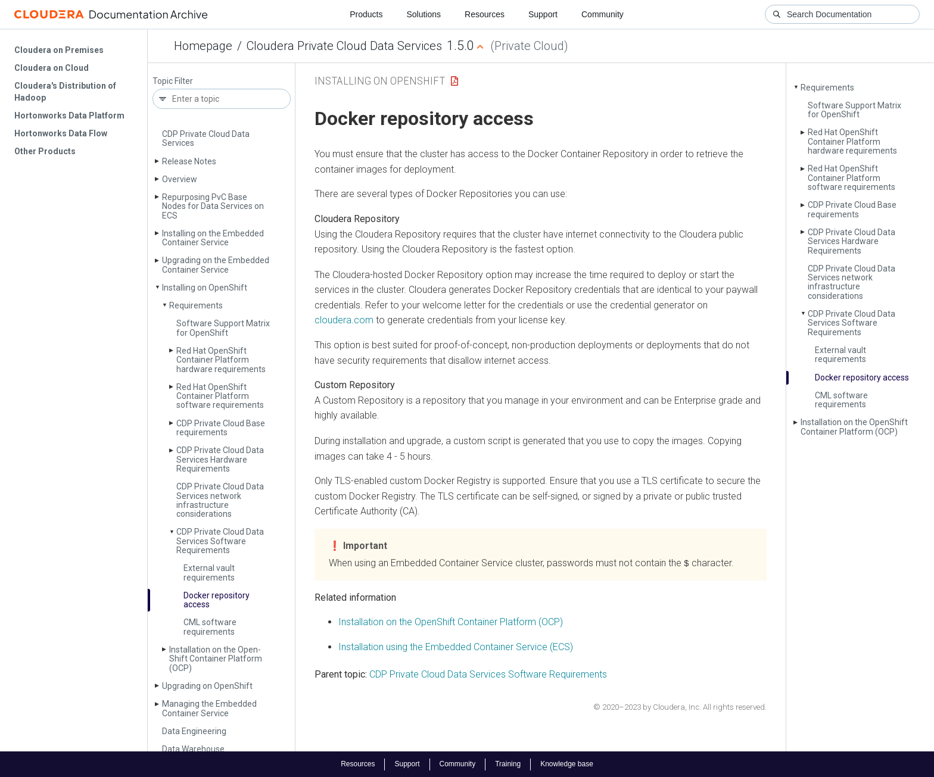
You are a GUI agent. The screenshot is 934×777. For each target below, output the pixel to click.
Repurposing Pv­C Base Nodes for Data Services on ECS (213, 206)
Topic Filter (172, 81)
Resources (485, 14)
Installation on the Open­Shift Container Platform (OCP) (215, 659)
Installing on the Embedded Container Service (213, 238)
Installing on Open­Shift (204, 287)
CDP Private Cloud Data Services (206, 138)
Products (366, 14)
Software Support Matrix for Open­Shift (223, 328)
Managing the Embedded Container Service (209, 708)
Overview (179, 179)
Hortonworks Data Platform (69, 115)
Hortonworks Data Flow (60, 133)
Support (543, 14)
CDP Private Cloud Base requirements (220, 428)
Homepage (203, 46)
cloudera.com (344, 320)
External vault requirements (209, 572)
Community (602, 14)
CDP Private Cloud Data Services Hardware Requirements (220, 459)
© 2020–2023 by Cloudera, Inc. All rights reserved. (680, 707)
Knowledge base (566, 764)
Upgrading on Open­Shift (207, 686)
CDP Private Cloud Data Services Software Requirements (220, 541)
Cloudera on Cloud (51, 68)
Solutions (423, 14)
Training (508, 764)
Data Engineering (194, 731)
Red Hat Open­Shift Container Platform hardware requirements (221, 360)
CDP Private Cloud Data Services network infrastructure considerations (220, 500)
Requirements (196, 305)
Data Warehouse (193, 749)
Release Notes (189, 161)
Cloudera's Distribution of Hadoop (65, 91)
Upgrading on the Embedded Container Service (215, 264)
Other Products (45, 151)
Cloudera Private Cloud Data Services (344, 46)
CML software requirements (209, 626)
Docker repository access (216, 600)
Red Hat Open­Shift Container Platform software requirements (220, 396)
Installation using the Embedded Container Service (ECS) (455, 646)
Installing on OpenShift (380, 81)
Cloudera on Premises (59, 50)
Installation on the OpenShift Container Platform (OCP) (450, 622)
